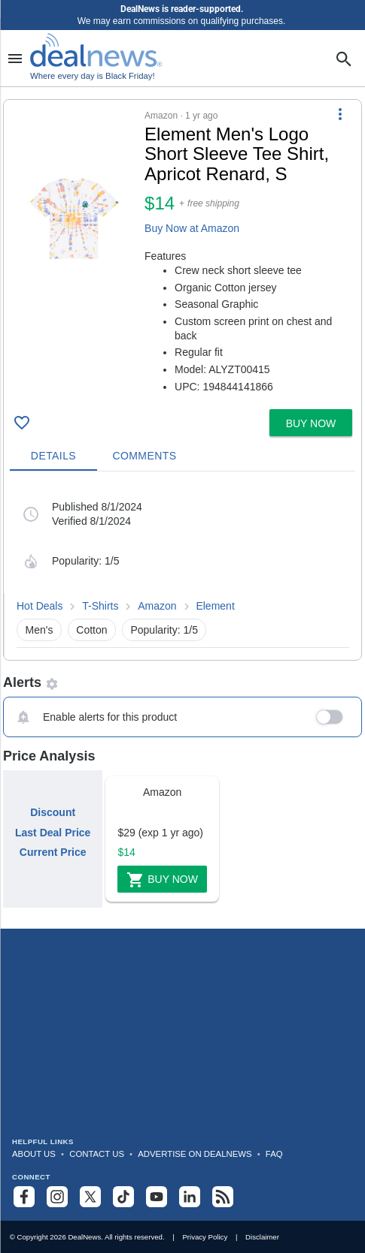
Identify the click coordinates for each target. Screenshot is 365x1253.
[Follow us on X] (90, 1197)
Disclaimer (262, 1237)
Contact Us (96, 1153)
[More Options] (340, 113)
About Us (34, 1153)
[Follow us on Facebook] (24, 1197)
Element (215, 606)
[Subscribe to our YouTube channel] (156, 1197)
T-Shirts (100, 606)
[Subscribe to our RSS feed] (223, 1197)
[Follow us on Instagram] (57, 1197)
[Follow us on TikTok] (123, 1197)
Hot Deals (39, 606)
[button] (182, 251)
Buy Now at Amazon (191, 228)
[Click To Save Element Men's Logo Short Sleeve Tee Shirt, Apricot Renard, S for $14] (22, 423)
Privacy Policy (204, 1237)
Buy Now (162, 880)
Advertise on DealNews (194, 1153)
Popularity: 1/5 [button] (164, 630)
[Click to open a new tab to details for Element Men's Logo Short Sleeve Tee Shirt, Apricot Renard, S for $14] (74, 218)
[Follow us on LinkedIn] (190, 1197)
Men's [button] (39, 630)
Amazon (157, 606)
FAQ (274, 1153)
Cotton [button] (91, 630)
